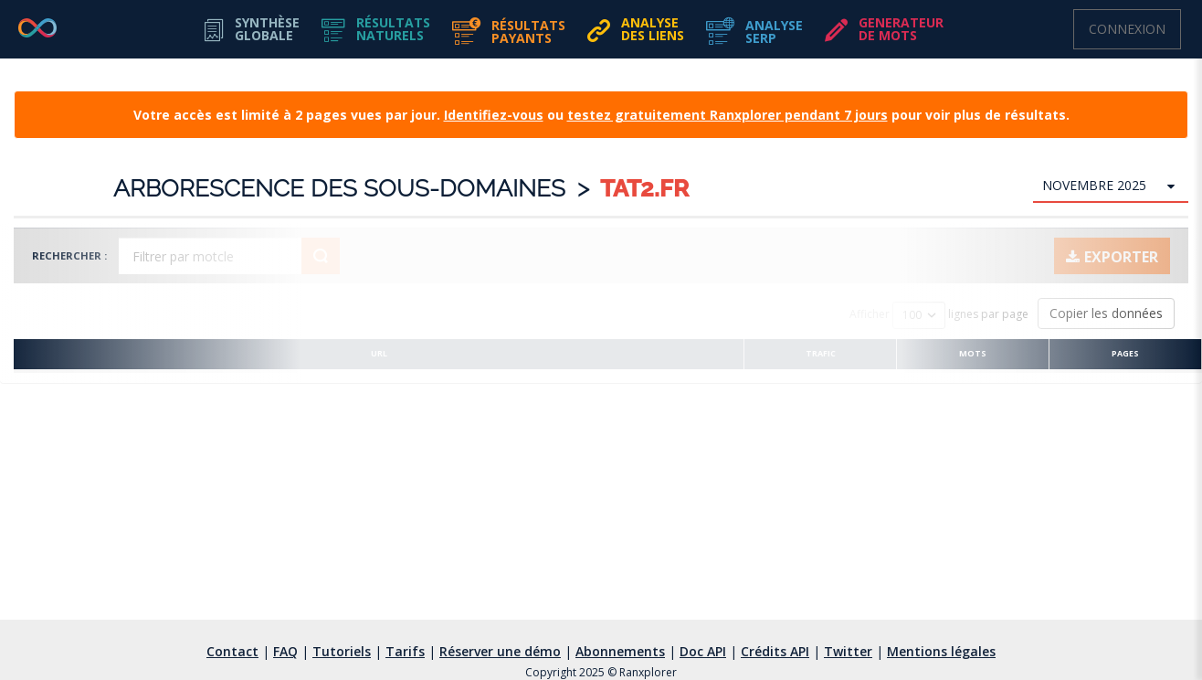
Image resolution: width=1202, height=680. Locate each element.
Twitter (848, 651)
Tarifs (405, 651)
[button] (376, 29)
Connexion (1127, 28)
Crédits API (775, 651)
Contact (232, 651)
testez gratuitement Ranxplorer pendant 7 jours (727, 114)
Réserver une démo (500, 651)
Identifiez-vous (493, 114)
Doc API (703, 651)
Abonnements (620, 651)
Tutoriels (341, 651)
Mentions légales (941, 651)
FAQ (285, 651)
